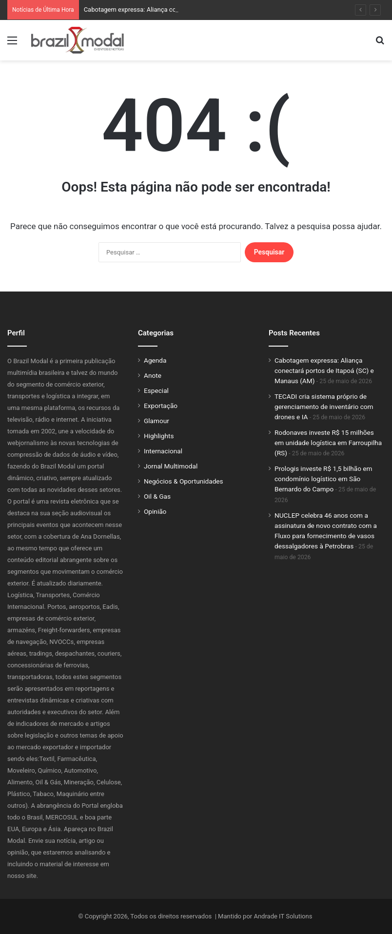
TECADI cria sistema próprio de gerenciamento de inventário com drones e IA (323, 406)
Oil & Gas (157, 496)
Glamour (156, 421)
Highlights (159, 436)
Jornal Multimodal (170, 466)
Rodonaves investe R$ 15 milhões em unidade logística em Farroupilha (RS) (328, 442)
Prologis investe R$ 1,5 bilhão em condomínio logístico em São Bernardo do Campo (323, 479)
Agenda (155, 360)
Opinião (155, 511)
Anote (152, 375)
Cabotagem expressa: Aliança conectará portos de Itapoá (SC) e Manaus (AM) (324, 370)
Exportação (160, 405)
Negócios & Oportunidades (183, 481)
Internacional (163, 451)
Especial (156, 390)
